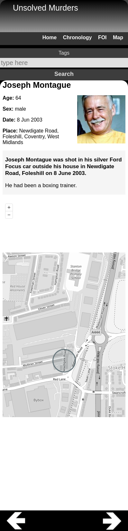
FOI (102, 37)
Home (49, 37)
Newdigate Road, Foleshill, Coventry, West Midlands (31, 136)
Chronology (77, 37)
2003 (36, 120)
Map (118, 37)
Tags (64, 53)
